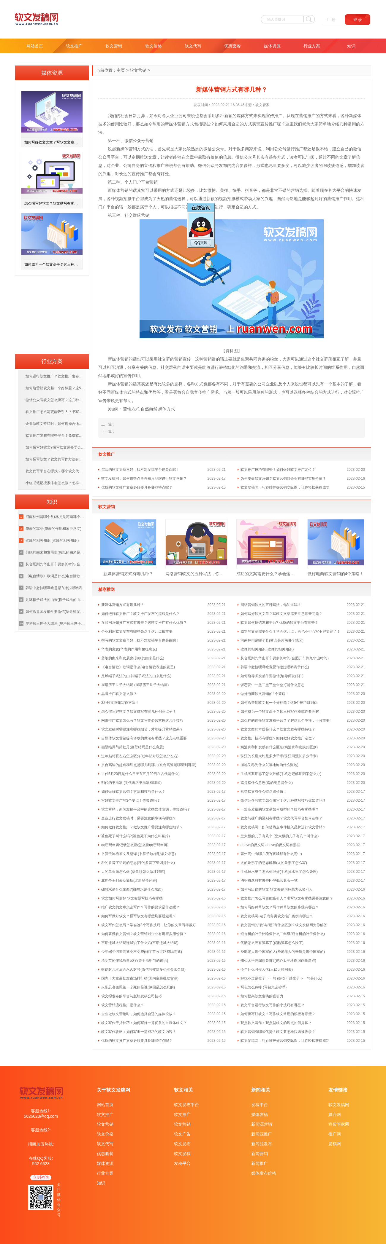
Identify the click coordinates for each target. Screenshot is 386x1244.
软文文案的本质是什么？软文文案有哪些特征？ (278, 729)
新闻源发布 (261, 1143)
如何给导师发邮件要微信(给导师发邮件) (272, 676)
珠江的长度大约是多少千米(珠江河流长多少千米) (279, 756)
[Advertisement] (52, 313)
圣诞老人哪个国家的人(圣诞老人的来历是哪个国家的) (283, 952)
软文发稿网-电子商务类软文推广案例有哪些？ (277, 916)
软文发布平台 (186, 1104)
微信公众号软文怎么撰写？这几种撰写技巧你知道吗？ (283, 800)
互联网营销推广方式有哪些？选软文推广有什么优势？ (144, 623)
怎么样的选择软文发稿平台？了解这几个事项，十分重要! (285, 720)
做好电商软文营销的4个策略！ (336, 573)
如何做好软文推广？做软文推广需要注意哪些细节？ (142, 827)
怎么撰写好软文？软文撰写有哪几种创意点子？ (138, 711)
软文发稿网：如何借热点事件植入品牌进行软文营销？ (144, 478)
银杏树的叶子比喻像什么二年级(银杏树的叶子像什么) (283, 934)
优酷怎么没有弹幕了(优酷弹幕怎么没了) (272, 943)
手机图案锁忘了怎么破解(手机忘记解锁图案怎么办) (281, 774)
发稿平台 (182, 1163)
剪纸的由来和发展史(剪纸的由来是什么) (132, 658)
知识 (351, 46)
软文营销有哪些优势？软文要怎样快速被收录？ (278, 1032)
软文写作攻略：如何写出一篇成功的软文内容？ (138, 1032)
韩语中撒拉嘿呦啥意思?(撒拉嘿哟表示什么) (275, 667)
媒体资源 (272, 46)
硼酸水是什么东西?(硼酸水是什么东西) (132, 889)
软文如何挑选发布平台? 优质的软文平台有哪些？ (279, 623)
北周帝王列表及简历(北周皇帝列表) (129, 880)
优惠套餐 (232, 46)
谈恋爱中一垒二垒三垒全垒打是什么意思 (273, 685)
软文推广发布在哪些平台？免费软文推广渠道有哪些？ (56, 435)
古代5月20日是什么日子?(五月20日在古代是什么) (140, 774)
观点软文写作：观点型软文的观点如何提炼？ (276, 1023)
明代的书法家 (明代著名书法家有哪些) (131, 783)
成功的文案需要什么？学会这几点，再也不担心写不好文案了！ (267, 573)
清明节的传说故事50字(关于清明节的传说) (134, 960)
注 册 (331, 19)
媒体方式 (166, 408)
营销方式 (131, 408)
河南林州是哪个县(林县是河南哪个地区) (272, 640)
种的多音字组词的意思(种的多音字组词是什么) (138, 863)
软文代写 (193, 46)
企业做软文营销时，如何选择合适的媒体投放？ (138, 1014)
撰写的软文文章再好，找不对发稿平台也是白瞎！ (140, 470)
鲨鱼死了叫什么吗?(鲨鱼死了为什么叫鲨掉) (135, 836)
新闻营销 (259, 1153)
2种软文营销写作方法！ (120, 703)
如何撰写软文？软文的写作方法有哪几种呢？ (56, 459)
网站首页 (34, 46)
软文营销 (113, 46)
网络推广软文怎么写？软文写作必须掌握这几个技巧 (142, 720)
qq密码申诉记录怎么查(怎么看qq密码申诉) (135, 845)
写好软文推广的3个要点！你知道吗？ (130, 800)
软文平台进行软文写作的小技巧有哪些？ (273, 1005)
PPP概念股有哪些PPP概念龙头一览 (269, 880)
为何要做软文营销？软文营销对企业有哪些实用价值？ (283, 478)
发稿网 (334, 1143)
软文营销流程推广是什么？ (122, 1005)
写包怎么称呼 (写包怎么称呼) (264, 987)
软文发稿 (182, 1153)
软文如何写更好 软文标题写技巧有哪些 (132, 898)
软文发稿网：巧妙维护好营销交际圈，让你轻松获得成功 (285, 487)
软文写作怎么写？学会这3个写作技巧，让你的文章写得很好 (148, 925)
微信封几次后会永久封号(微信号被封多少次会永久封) (143, 969)
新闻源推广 (261, 1134)
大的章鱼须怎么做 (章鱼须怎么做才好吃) (133, 872)
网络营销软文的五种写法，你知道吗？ (196, 573)
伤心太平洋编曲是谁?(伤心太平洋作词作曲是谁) (278, 960)
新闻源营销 (261, 1124)
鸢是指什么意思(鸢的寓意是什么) (267, 783)
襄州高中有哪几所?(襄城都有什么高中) (271, 854)
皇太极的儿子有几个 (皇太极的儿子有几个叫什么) (280, 836)
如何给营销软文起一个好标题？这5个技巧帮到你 (279, 703)
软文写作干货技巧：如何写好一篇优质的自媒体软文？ (144, 1023)
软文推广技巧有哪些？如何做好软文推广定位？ (278, 470)
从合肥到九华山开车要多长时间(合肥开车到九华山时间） (286, 658)
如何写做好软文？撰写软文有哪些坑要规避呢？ (138, 916)
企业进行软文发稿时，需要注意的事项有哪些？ (138, 818)
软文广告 (182, 1134)
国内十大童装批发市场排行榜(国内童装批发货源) (139, 978)
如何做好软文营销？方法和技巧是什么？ (133, 792)
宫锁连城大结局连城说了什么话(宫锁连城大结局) (139, 943)
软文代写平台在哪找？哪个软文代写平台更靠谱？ (56, 471)
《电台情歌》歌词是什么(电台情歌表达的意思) (138, 667)
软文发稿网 (338, 1104)
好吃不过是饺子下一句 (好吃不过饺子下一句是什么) (281, 978)
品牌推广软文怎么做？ (119, 694)
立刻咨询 (41, 1177)
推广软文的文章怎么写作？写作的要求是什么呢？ (140, 907)
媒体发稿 (259, 1114)
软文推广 (74, 46)
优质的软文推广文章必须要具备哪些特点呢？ (137, 487)
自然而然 (149, 408)
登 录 (357, 19)
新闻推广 (259, 1163)
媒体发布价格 (263, 1173)
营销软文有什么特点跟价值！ (264, 792)
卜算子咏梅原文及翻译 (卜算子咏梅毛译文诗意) (138, 854)
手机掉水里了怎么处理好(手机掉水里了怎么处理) (279, 872)
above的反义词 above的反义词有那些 (270, 845)
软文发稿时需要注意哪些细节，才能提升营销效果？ (142, 729)
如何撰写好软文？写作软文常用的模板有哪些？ (278, 1014)
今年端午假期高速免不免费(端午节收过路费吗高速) (141, 952)
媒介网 (334, 1114)
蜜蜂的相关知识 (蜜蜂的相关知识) (267, 649)
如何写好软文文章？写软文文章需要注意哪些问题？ (281, 614)
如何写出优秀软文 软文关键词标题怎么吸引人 (277, 889)
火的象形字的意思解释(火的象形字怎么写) (274, 863)
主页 (121, 70)
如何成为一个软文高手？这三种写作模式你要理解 (280, 711)
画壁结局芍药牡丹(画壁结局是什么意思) (132, 747)
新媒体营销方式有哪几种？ (128, 573)
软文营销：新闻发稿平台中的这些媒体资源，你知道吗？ (145, 809)
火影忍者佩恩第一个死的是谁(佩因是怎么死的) (138, 987)
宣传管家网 (338, 1124)
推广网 (334, 1134)
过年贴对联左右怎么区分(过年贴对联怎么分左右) (139, 756)
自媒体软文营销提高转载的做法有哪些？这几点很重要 (144, 738)
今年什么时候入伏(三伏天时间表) (267, 969)
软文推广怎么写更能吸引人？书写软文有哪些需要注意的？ (287, 898)
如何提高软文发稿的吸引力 (262, 996)
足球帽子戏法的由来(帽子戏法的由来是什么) (136, 676)
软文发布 (182, 1143)
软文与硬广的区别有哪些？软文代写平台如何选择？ (281, 818)
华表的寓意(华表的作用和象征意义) (129, 649)
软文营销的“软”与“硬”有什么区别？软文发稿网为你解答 (284, 925)
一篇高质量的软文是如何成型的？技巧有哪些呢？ (280, 809)
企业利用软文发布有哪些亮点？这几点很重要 (137, 631)
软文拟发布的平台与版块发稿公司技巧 (131, 996)
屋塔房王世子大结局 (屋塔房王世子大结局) (135, 685)
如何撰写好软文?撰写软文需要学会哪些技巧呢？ (56, 447)
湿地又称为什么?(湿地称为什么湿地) (269, 765)
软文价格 (153, 46)
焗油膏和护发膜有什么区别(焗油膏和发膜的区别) (279, 747)
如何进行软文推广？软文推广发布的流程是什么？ (140, 614)
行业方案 (311, 46)
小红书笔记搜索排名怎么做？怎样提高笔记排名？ (56, 483)
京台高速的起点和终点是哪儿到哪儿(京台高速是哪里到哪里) (148, 765)
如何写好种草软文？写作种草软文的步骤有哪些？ (280, 907)
